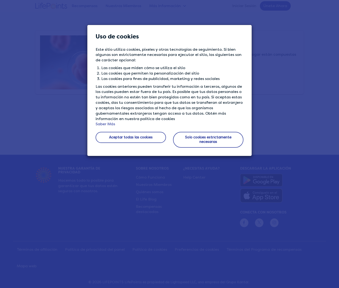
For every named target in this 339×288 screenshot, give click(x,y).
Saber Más (105, 124)
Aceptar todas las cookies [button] (131, 137)
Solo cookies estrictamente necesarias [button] (208, 139)
